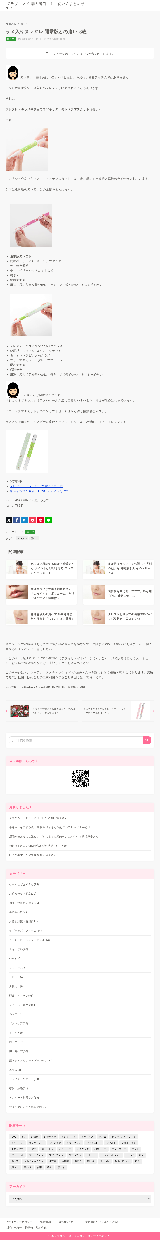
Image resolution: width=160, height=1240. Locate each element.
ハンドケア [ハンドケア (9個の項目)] (65, 1149)
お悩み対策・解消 (23, 921)
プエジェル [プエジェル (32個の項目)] (17, 1155)
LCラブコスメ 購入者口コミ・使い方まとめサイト (45, 5)
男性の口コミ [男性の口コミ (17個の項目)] (122, 1161)
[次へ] (118, 711)
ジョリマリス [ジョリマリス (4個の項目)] (73, 1143)
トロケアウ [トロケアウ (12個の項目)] (17, 1149)
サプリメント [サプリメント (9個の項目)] (36, 1143)
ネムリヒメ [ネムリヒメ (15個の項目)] (48, 1149)
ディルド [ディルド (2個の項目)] (111, 1143)
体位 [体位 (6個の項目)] (141, 1155)
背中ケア (16, 1032)
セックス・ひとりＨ (24, 1079)
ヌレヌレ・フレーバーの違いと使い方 (36, 486)
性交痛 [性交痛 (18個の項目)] (52, 1161)
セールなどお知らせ (24, 884)
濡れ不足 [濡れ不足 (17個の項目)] (104, 1161)
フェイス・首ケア (22, 1004)
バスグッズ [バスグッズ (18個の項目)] (83, 1149)
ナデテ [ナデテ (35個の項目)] (32, 1149)
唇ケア (24, 24)
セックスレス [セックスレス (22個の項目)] (93, 1143)
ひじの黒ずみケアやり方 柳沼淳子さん (32, 855)
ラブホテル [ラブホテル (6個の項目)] (75, 1155)
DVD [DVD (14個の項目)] (13, 1136)
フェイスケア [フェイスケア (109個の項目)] (119, 1149)
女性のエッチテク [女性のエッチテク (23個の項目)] (33, 1161)
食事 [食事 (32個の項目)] (39, 1167)
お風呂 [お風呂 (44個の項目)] (34, 1136)
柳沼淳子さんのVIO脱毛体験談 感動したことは (38, 845)
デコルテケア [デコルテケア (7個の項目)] (128, 1143)
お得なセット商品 (22, 893)
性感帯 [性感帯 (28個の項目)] (65, 1161)
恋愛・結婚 (18, 1088)
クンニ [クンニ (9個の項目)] (102, 1136)
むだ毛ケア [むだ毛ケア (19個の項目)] (50, 1136)
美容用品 (18, 912)
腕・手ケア (18, 1041)
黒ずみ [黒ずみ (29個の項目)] (61, 1167)
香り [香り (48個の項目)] (49, 1167)
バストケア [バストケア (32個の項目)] (100, 1149)
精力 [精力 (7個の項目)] (137, 1161)
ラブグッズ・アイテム (25, 930)
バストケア (18, 1023)
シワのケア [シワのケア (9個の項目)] (55, 1143)
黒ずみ (15, 1069)
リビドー (16, 977)
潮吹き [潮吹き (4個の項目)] (90, 1161)
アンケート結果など (24, 1097)
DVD (14, 958)
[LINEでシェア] (48, 520)
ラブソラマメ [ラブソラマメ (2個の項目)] (56, 1155)
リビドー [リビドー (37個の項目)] (91, 1155)
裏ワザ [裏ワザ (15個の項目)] (27, 1167)
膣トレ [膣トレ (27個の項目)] (15, 1167)
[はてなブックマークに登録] (24, 520)
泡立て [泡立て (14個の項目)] (78, 1161)
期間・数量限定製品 (24, 902)
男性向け (16, 986)
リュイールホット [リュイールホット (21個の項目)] (111, 1155)
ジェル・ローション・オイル (29, 939)
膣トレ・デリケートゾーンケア (31, 1060)
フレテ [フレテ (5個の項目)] (135, 1149)
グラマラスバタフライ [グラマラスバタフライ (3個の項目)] (124, 1136)
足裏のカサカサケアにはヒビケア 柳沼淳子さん (38, 817)
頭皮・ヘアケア (21, 995)
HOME (11, 24)
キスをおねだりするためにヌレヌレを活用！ (41, 491)
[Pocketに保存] (32, 520)
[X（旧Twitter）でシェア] (9, 520)
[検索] (147, 740)
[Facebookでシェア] (16, 520)
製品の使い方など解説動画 (28, 1106)
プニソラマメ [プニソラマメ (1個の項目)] (36, 1155)
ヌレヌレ (22, 538)
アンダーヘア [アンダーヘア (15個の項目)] (68, 1136)
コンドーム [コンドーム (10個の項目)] (17, 1143)
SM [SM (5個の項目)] (24, 1136)
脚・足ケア (18, 1051)
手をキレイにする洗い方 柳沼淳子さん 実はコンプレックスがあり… (51, 827)
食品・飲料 (18, 949)
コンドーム (18, 967)
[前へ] (42, 711)
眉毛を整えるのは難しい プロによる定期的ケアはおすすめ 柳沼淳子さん (53, 836)
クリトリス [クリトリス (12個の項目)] (87, 1136)
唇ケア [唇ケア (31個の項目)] (15, 1161)
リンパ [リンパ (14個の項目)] (129, 1155)
